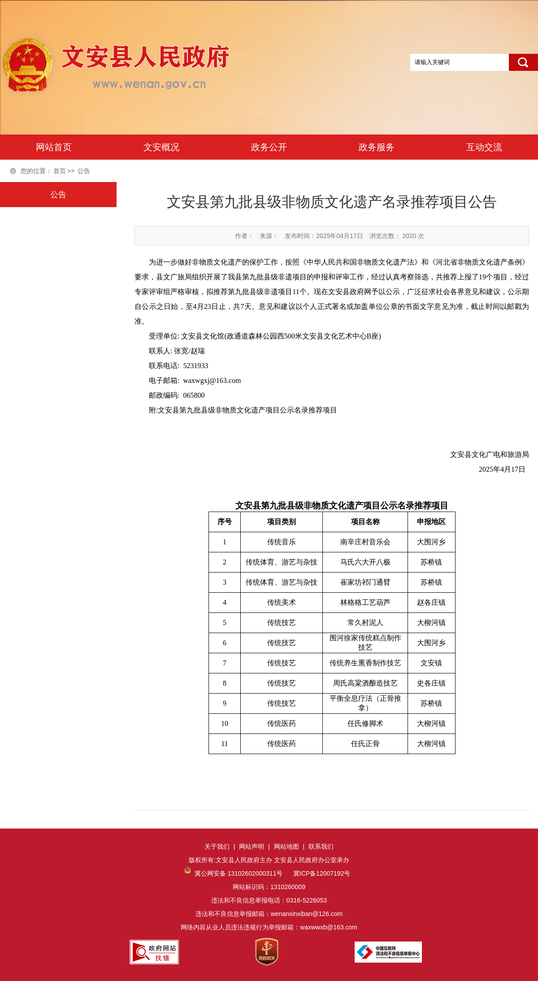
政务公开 (269, 147)
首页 (59, 170)
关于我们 (217, 846)
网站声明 (251, 846)
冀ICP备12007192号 (321, 873)
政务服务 (377, 147)
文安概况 (161, 147)
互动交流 (484, 147)
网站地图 (286, 846)
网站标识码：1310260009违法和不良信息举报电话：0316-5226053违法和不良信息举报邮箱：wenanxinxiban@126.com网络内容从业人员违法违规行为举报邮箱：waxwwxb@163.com (269, 900)
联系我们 (321, 846)
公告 (84, 170)
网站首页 (54, 147)
